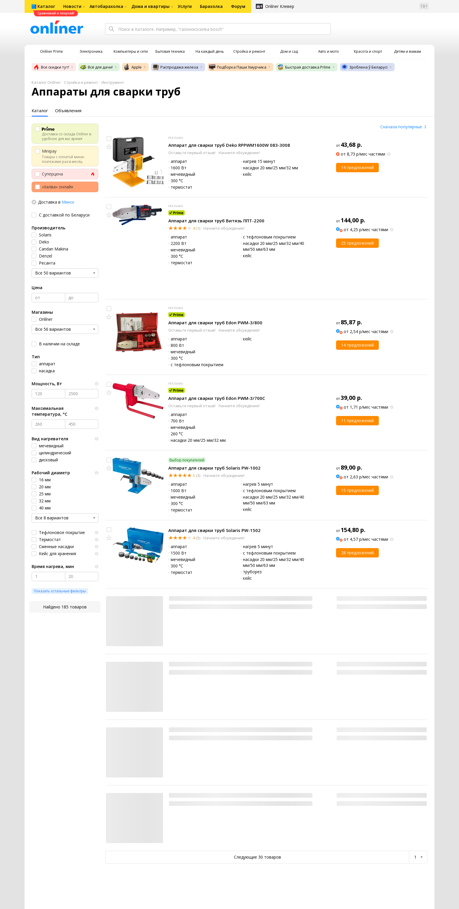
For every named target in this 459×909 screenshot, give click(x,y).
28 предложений (357, 552)
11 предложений (357, 420)
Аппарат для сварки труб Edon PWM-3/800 (215, 322)
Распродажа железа (175, 67)
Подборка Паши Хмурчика (237, 67)
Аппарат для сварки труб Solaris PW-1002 (214, 468)
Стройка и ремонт (81, 82)
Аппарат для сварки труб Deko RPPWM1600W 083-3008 (229, 145)
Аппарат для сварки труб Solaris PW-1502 (214, 530)
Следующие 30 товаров (257, 857)
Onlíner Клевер (279, 6)
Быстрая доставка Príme (303, 67)
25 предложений (357, 243)
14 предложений (357, 167)
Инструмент (113, 82)
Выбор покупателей (186, 460)
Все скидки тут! (51, 67)
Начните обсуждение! (239, 152)
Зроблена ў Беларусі (364, 67)
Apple (132, 67)
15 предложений (357, 490)
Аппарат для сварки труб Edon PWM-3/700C (216, 398)
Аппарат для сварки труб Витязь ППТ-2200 (216, 221)
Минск (68, 202)
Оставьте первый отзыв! (192, 152)
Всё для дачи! (96, 67)
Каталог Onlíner (46, 82)
